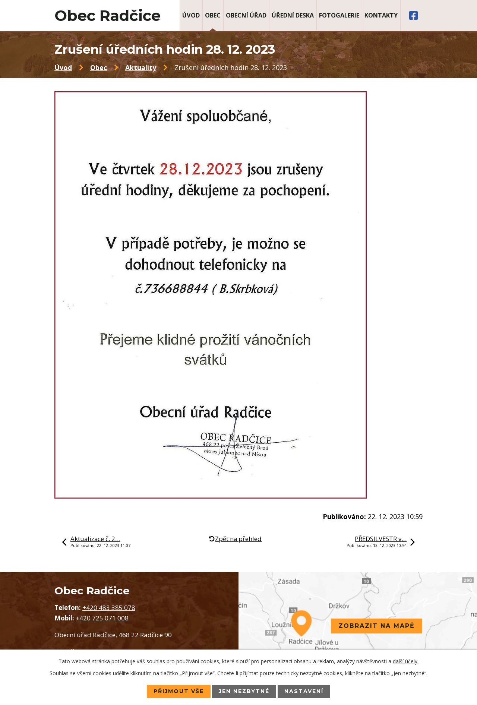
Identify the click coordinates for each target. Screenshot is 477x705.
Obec (213, 15)
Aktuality (140, 67)
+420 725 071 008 (102, 618)
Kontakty (381, 15)
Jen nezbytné (244, 691)
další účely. (405, 661)
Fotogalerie (339, 15)
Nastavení (303, 691)
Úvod (191, 15)
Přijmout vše (179, 691)
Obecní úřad (246, 15)
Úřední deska (293, 15)
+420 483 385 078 (108, 607)
